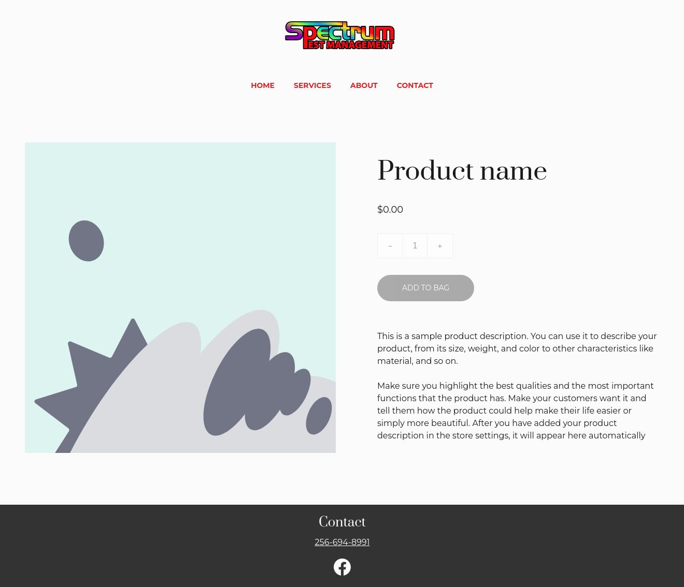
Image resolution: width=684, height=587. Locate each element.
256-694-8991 (342, 542)
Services (312, 85)
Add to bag (425, 287)
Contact (415, 85)
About (364, 85)
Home (263, 85)
